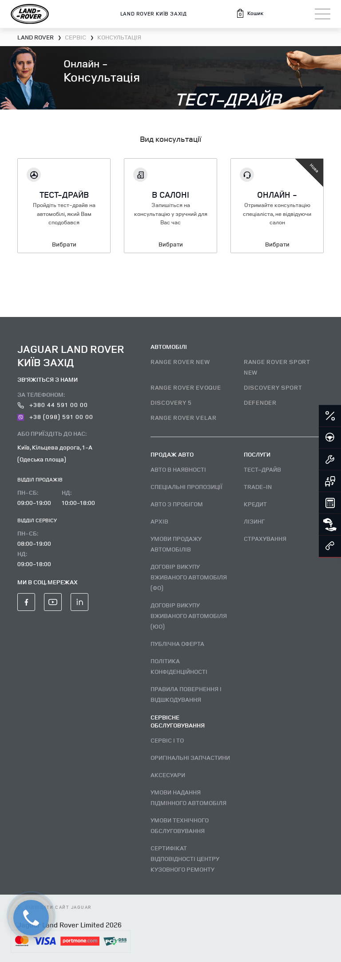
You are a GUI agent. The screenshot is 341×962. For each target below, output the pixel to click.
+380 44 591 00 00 (52, 404)
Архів (159, 521)
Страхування (265, 538)
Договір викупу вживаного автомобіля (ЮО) (189, 615)
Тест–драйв (262, 469)
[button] (249, 13)
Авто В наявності (178, 469)
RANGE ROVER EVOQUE (186, 387)
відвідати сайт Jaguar (54, 907)
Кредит (255, 504)
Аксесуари (168, 774)
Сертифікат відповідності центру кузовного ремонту (185, 858)
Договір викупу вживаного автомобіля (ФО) (189, 577)
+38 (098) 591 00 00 (55, 416)
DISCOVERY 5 (171, 402)
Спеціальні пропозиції (186, 486)
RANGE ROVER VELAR (184, 417)
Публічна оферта (177, 643)
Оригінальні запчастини (190, 757)
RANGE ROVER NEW (180, 361)
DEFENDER (260, 402)
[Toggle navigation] (322, 14)
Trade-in (258, 486)
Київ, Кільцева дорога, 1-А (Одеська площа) (54, 453)
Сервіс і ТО (167, 740)
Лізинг (254, 521)
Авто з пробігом (177, 504)
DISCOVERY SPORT (273, 387)
